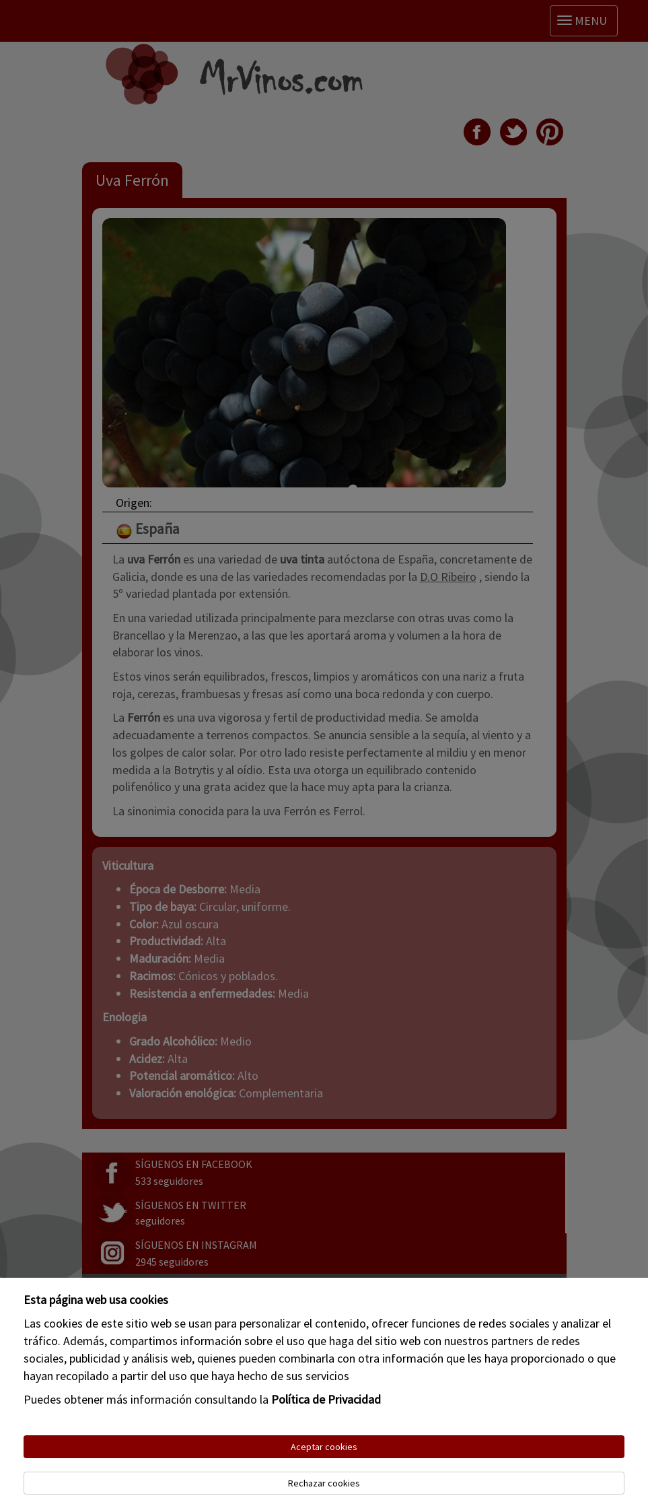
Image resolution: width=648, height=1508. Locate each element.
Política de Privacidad (326, 1399)
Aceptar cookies (324, 1447)
